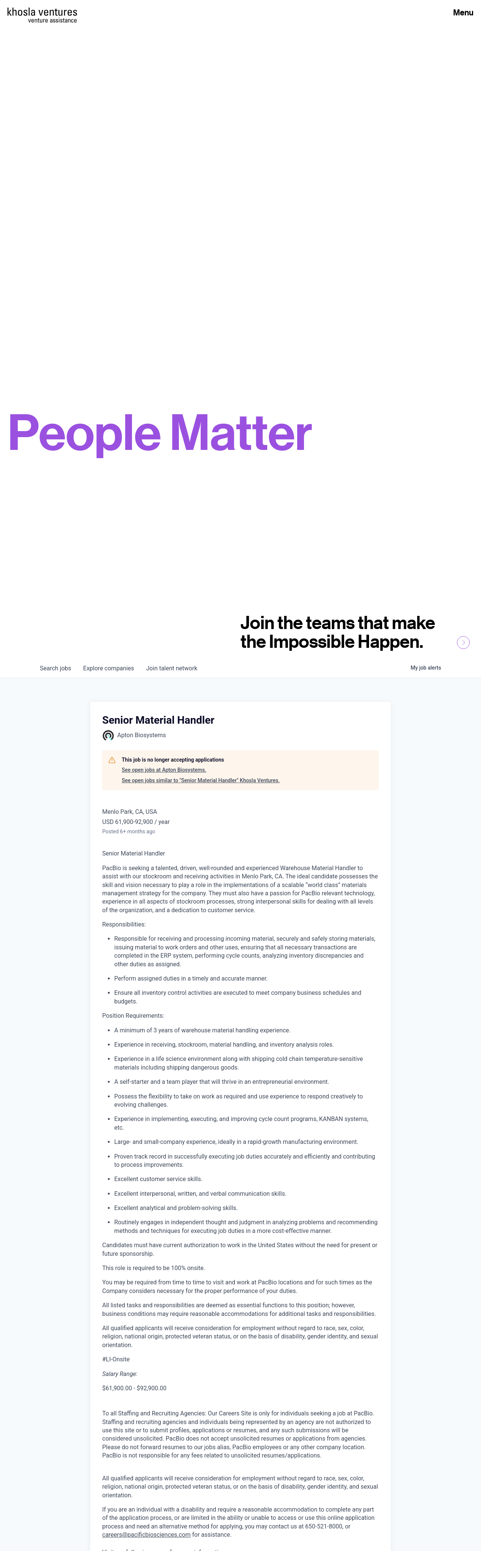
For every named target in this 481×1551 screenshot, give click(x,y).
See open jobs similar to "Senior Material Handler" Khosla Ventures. (201, 780)
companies (108, 668)
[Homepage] (42, 12)
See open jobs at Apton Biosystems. (164, 770)
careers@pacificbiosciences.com (146, 1534)
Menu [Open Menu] (463, 12)
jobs (55, 668)
